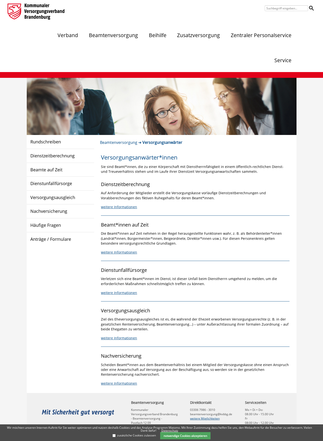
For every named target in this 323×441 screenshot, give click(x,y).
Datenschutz (169, 430)
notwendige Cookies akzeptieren (185, 436)
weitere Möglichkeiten (205, 418)
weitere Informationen (119, 207)
